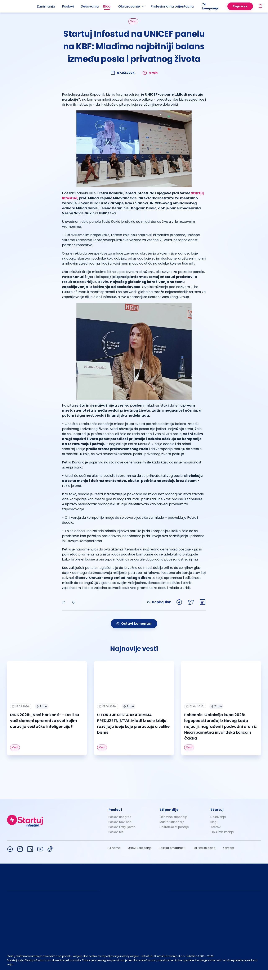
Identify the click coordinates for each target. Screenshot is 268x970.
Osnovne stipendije (174, 817)
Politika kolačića (204, 848)
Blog (107, 6)
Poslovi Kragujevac (121, 827)
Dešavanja (218, 817)
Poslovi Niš (115, 832)
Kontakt (228, 848)
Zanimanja (46, 6)
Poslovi (68, 6)
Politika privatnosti (172, 848)
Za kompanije (210, 6)
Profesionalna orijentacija (172, 6)
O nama (114, 848)
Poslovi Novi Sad (119, 822)
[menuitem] (49, 6)
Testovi (215, 827)
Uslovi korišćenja (140, 848)
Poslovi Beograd (119, 817)
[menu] (119, 6)
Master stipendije (172, 822)
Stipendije (169, 809)
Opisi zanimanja (222, 832)
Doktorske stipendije (174, 827)
